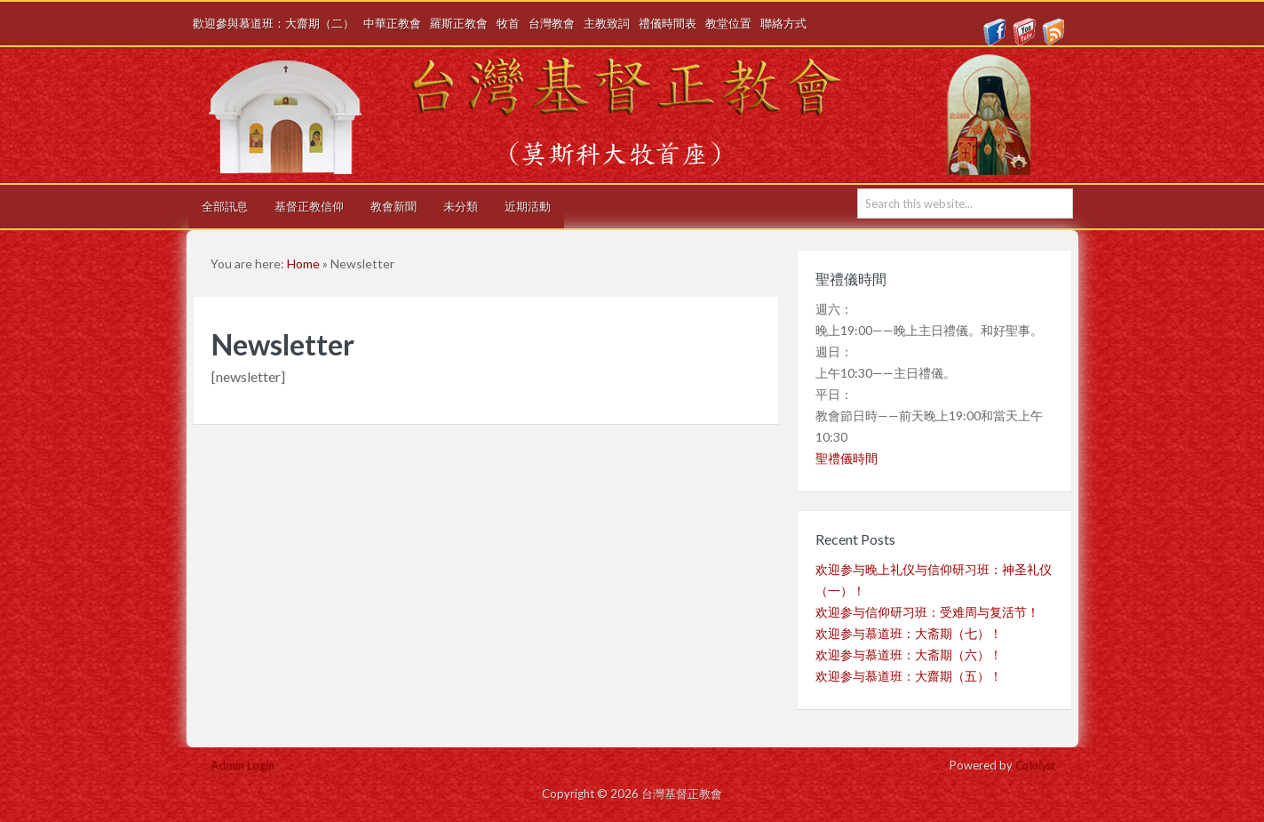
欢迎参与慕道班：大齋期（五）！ (908, 675)
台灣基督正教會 (639, 115)
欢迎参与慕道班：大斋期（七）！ (908, 633)
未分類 (460, 206)
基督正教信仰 (309, 206)
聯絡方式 (783, 23)
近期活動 (528, 206)
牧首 (508, 23)
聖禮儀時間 (846, 458)
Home (303, 263)
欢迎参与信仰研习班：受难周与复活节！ (927, 611)
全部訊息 (225, 206)
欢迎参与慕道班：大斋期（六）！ (908, 654)
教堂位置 (728, 23)
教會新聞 (393, 206)
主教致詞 (607, 23)
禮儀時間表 (667, 23)
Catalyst (1034, 765)
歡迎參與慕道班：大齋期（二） (273, 23)
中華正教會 (392, 23)
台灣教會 (552, 23)
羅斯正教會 (459, 23)
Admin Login (242, 765)
